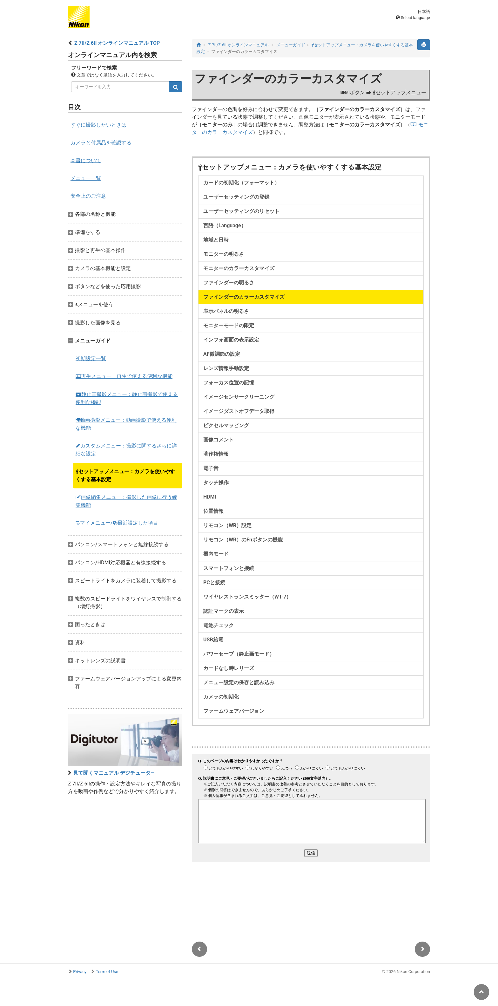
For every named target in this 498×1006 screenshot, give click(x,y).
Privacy (79, 971)
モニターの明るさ (223, 254)
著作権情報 (216, 454)
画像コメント (218, 440)
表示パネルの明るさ (226, 311)
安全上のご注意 (88, 196)
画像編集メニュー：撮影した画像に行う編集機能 (126, 501)
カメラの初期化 (221, 697)
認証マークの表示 (223, 611)
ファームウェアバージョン (233, 711)
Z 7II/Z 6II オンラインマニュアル (238, 45)
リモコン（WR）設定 (227, 525)
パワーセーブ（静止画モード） (238, 654)
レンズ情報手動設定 (226, 368)
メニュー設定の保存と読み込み (238, 682)
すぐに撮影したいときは (98, 125)
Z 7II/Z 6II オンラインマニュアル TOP (117, 43)
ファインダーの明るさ (228, 283)
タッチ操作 (216, 483)
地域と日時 (216, 240)
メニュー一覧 (86, 178)
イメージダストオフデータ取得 (238, 411)
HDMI (209, 497)
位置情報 (213, 511)
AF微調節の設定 (221, 354)
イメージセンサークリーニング (238, 397)
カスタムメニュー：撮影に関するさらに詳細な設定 (126, 450)
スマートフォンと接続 (228, 568)
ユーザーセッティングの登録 (236, 197)
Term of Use (107, 971)
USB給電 (213, 640)
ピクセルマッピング (226, 425)
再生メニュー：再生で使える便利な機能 (124, 376)
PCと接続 (214, 582)
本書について (86, 160)
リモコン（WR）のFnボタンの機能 (243, 540)
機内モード (216, 554)
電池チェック (218, 625)
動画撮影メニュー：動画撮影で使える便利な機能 (126, 424)
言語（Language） (224, 225)
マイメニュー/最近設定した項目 (117, 523)
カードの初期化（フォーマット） (241, 183)
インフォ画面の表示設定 (231, 340)
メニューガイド (290, 45)
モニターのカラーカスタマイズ (238, 268)
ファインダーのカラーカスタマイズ (244, 297)
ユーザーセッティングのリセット (241, 211)
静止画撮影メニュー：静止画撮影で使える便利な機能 (127, 398)
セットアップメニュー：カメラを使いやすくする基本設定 (125, 475)
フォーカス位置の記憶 (228, 383)
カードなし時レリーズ (228, 668)
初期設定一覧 (91, 358)
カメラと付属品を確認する (101, 143)
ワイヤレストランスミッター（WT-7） (247, 597)
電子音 (211, 468)
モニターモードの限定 (228, 325)
